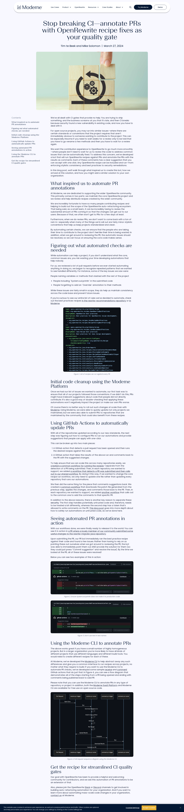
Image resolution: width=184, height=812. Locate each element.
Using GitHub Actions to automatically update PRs (23, 142)
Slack (87, 787)
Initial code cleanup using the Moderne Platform (25, 136)
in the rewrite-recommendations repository (104, 300)
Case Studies (107, 7)
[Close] (180, 807)
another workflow (110, 492)
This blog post (96, 508)
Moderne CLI (91, 661)
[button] (67, 7)
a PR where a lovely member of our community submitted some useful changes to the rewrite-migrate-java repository (92, 532)
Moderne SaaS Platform (105, 685)
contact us (56, 795)
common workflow (70, 487)
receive (108, 669)
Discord (97, 787)
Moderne (55, 409)
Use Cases (55, 7)
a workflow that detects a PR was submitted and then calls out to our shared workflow (90, 472)
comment (122, 669)
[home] (29, 7)
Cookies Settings (132, 808)
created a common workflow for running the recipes (77, 465)
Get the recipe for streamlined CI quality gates (26, 162)
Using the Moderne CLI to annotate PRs (24, 155)
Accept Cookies (149, 808)
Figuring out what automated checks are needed (25, 129)
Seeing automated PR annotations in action (22, 149)
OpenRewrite (80, 7)
